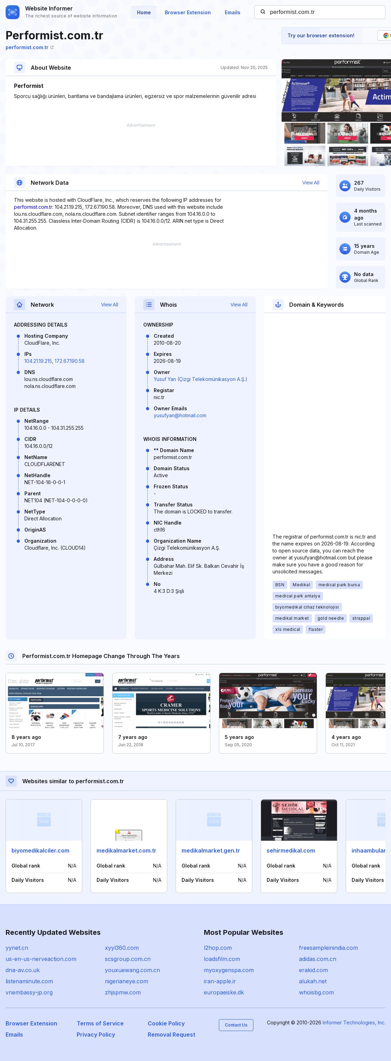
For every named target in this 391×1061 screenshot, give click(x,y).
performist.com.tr (30, 47)
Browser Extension (188, 12)
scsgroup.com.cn (128, 958)
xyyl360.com (122, 947)
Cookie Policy (166, 1023)
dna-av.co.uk (23, 970)
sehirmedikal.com (291, 850)
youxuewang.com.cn (132, 970)
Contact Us (236, 1025)
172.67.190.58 (70, 361)
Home (144, 12)
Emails (232, 12)
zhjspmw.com (123, 992)
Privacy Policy (96, 1034)
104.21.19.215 (38, 361)
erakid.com (313, 970)
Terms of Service (100, 1023)
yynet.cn (17, 947)
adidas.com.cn (317, 958)
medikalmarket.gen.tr (211, 850)
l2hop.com (218, 947)
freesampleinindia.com (328, 947)
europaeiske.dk (224, 992)
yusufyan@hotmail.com (180, 415)
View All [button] (311, 182)
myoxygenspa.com (229, 970)
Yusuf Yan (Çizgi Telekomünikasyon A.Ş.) (200, 379)
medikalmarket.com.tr (126, 850)
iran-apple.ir (220, 981)
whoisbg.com (316, 992)
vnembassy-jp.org (29, 992)
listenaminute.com (29, 981)
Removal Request (171, 1034)
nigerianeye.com (126, 981)
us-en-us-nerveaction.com (41, 958)
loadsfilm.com (222, 958)
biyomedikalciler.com (40, 850)
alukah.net (313, 981)
